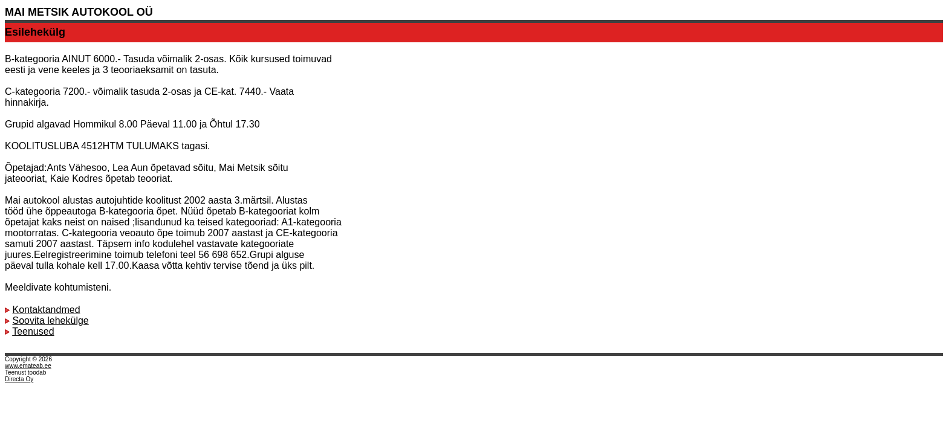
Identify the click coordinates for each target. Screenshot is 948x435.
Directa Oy (19, 379)
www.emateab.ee (28, 365)
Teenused (33, 331)
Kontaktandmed (46, 309)
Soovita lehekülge (50, 320)
